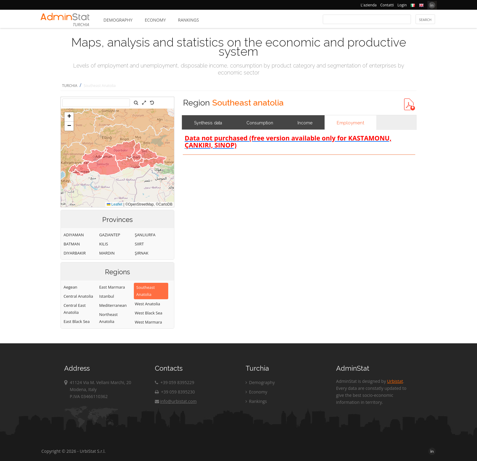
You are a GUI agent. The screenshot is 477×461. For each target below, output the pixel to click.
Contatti (387, 5)
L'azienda (369, 5)
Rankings (188, 20)
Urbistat (395, 381)
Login (402, 5)
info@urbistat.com (176, 401)
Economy (155, 20)
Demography (118, 20)
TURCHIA (69, 85)
